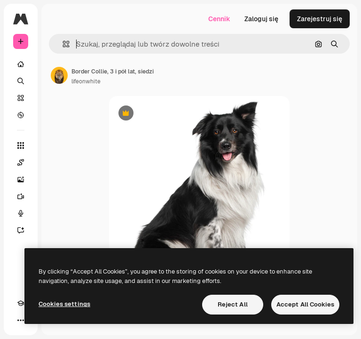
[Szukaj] (20, 81)
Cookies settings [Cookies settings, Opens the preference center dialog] (64, 304)
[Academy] (20, 303)
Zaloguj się (261, 19)
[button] (62, 44)
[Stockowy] (20, 97)
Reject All (233, 304)
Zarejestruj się (319, 19)
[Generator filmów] (20, 196)
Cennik (219, 19)
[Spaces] (20, 162)
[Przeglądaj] (20, 114)
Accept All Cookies (305, 304)
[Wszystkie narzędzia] (20, 145)
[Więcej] (20, 320)
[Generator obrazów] (20, 179)
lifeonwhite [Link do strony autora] (86, 81)
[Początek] (20, 64)
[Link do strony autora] (59, 75)
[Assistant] (20, 230)
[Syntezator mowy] (20, 213)
